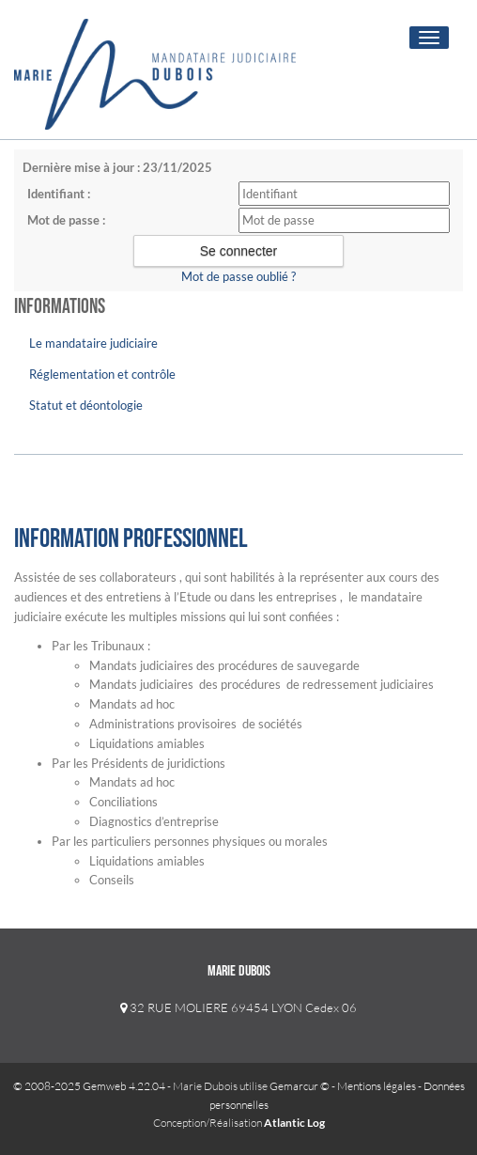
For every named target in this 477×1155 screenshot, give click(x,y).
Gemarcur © (299, 1086)
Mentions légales (376, 1086)
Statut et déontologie (86, 405)
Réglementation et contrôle (102, 374)
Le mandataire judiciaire (93, 343)
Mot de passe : (66, 219)
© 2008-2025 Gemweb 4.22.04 (89, 1086)
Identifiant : (58, 193)
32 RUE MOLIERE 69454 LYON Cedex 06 (238, 1007)
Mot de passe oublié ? (238, 276)
